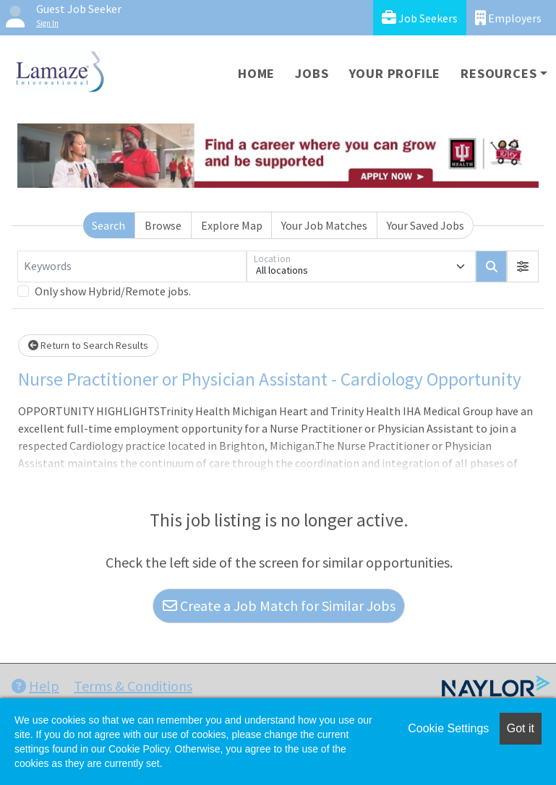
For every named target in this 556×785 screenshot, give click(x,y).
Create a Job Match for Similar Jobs (279, 606)
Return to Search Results (88, 345)
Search (108, 225)
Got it (520, 728)
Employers (508, 18)
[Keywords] (132, 266)
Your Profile (395, 73)
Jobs (311, 73)
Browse (163, 225)
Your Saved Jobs (425, 225)
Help (35, 686)
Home (256, 73)
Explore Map (231, 225)
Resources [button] (498, 73)
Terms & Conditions (133, 686)
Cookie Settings (448, 728)
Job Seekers (420, 18)
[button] (523, 266)
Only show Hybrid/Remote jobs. (113, 291)
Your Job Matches (324, 225)
